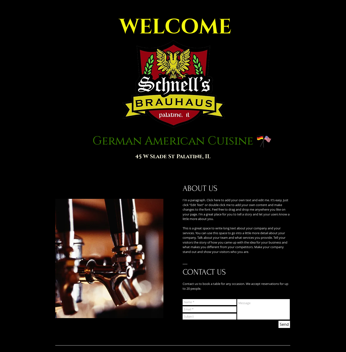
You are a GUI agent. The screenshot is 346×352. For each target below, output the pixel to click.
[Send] (284, 324)
